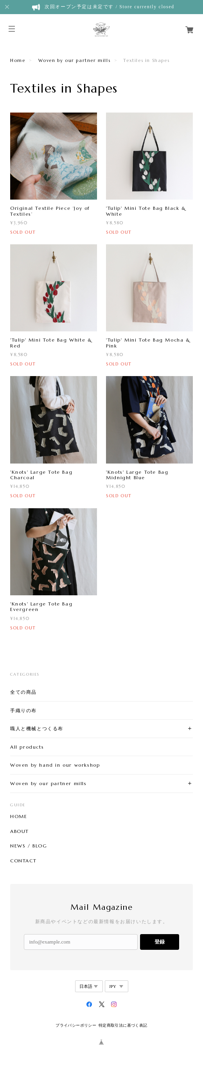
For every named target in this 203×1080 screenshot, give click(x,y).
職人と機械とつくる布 (36, 728)
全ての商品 (23, 692)
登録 (159, 942)
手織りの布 (23, 710)
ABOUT (19, 831)
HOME (18, 816)
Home (17, 60)
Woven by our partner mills (74, 60)
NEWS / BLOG (28, 846)
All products (27, 747)
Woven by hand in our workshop (55, 765)
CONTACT (23, 861)
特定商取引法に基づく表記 (123, 1025)
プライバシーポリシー (76, 1025)
